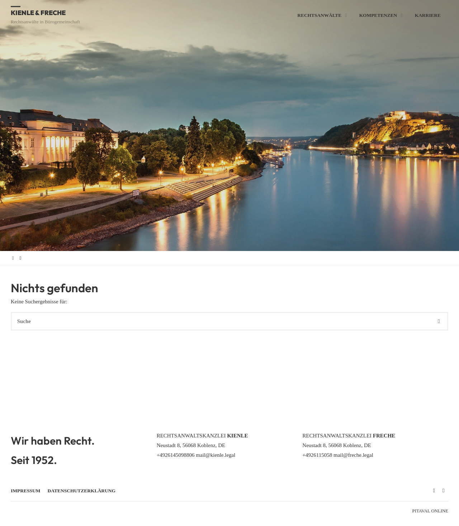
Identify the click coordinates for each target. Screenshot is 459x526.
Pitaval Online (430, 510)
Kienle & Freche (39, 12)
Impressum (26, 490)
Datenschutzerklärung (82, 490)
